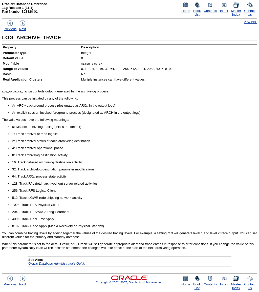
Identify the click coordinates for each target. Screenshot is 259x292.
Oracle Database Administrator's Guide (56, 263)
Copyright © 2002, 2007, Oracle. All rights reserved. (129, 282)
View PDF (250, 22)
